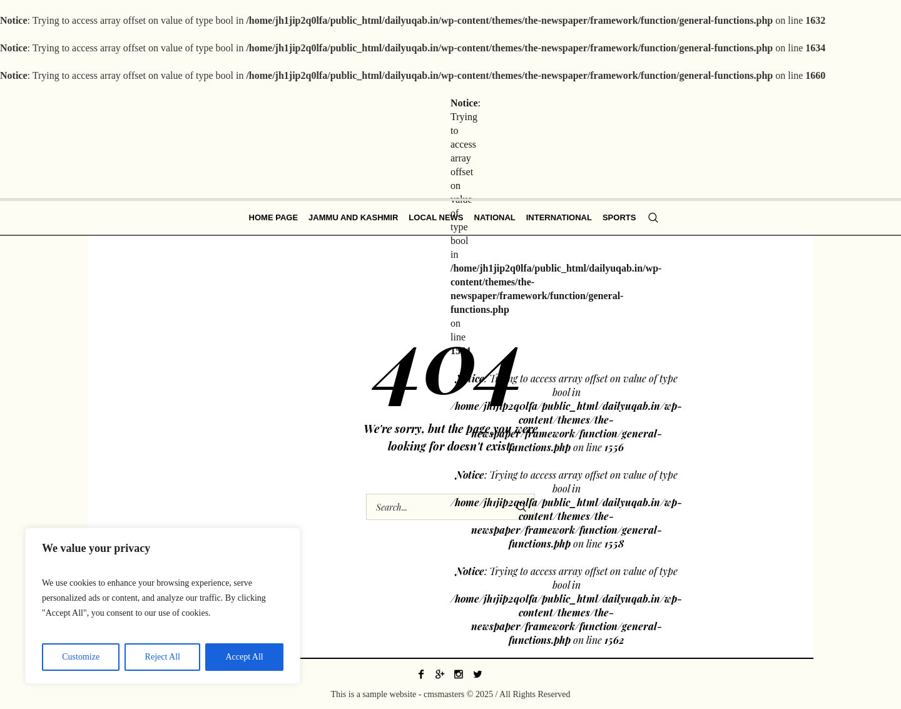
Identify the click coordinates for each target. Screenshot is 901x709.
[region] (162, 606)
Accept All (244, 656)
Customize (80, 656)
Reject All (162, 656)
